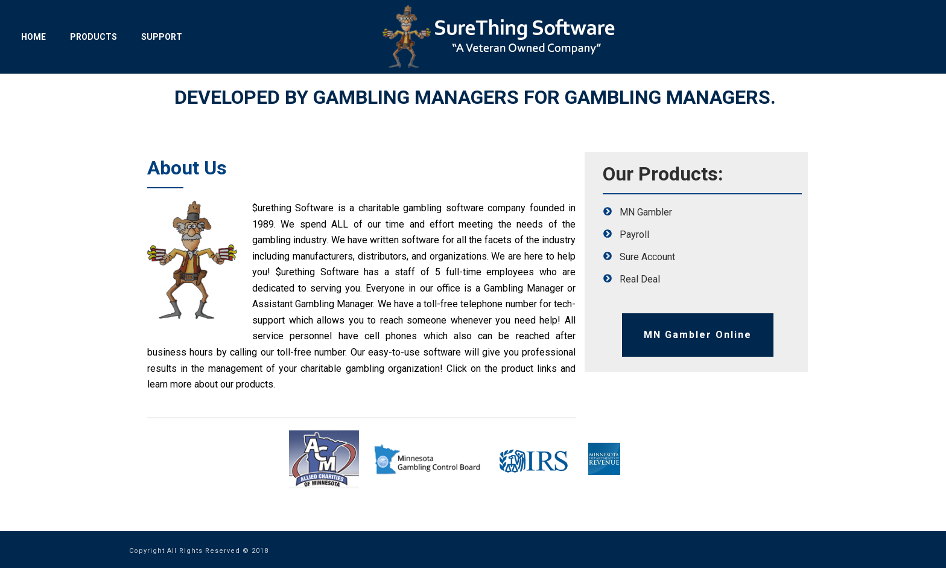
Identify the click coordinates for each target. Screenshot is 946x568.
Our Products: (663, 173)
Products (93, 37)
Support (161, 37)
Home (33, 37)
